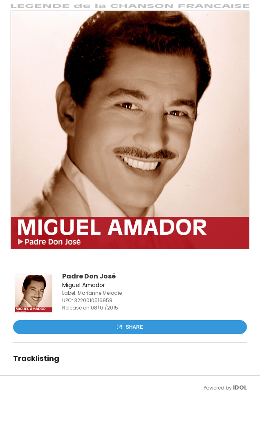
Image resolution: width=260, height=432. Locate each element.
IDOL (240, 387)
